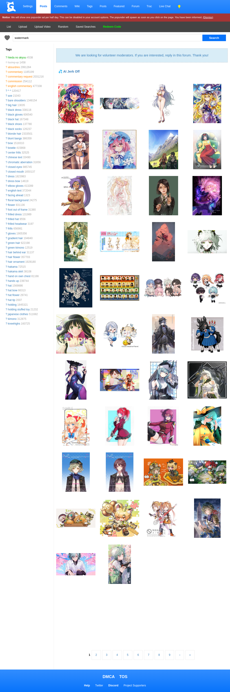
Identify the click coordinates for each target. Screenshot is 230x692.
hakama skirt (15, 271)
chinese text (15, 157)
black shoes (15, 124)
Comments (60, 6)
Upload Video (42, 26)
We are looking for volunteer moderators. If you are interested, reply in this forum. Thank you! (141, 55)
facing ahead (15, 195)
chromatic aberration (20, 162)
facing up (13, 62)
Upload (22, 26)
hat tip (11, 300)
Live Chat (164, 6)
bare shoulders (17, 100)
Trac (149, 6)
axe (10, 95)
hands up (13, 281)
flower (11, 205)
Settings (28, 6)
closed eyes (15, 167)
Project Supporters (135, 685)
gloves (12, 233)
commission (15, 81)
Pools (103, 6)
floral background (18, 200)
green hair (14, 243)
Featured (119, 6)
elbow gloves (15, 185)
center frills (14, 152)
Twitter (99, 685)
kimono (12, 318)
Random (63, 26)
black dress (15, 109)
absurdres (14, 67)
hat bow (12, 290)
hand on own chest (19, 276)
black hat (13, 119)
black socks (15, 129)
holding (12, 304)
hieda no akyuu (17, 57)
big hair (12, 105)
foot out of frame (17, 209)
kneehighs (14, 323)
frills (10, 228)
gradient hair (15, 238)
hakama (13, 266)
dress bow (14, 181)
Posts (43, 6)
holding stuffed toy (19, 309)
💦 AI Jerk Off (69, 71)
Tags (90, 6)
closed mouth (16, 171)
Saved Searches (85, 26)
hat (10, 285)
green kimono (16, 247)
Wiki (77, 6)
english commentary (20, 86)
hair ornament (16, 261)
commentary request (20, 76)
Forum (135, 6)
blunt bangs (15, 138)
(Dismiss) (208, 17)
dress (11, 176)
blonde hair (14, 133)
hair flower (14, 257)
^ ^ (9, 90)
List (9, 26)
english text (15, 190)
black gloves (15, 114)
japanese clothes (18, 314)
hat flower (14, 295)
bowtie (12, 147)
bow (10, 143)
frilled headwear (17, 223)
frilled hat (13, 219)
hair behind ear (17, 252)
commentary (15, 71)
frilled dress (15, 214)
